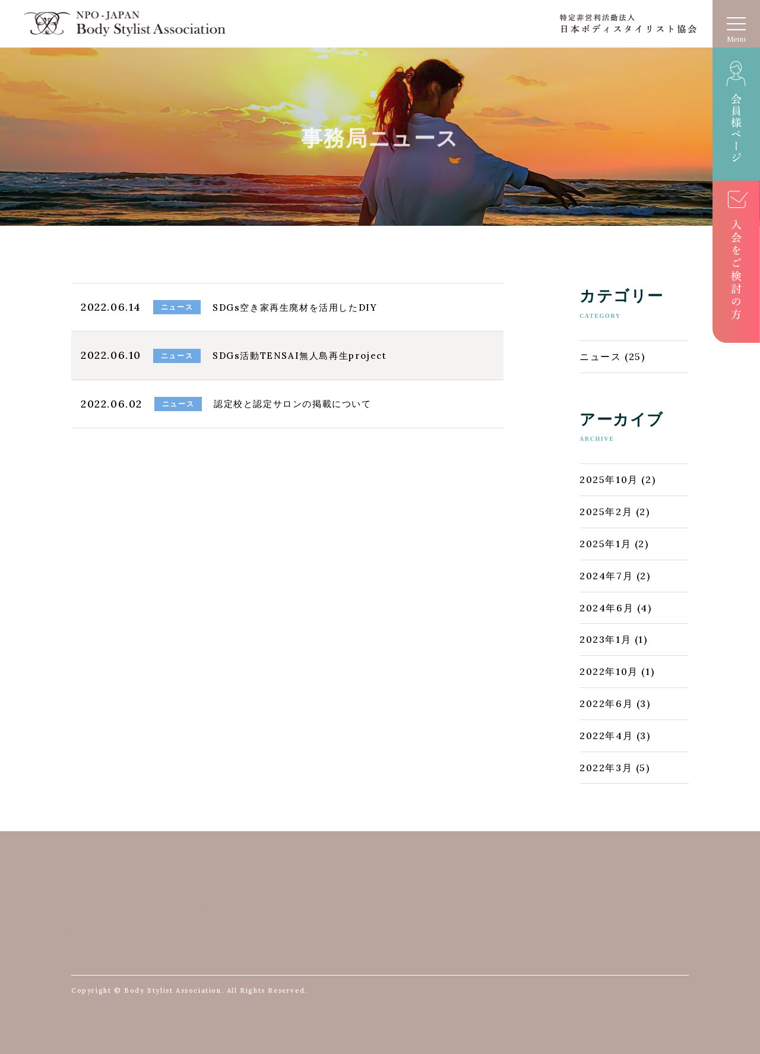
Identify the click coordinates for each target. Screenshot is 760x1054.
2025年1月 (605, 544)
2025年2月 (606, 511)
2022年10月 (609, 671)
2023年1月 (605, 639)
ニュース (600, 356)
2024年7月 (606, 576)
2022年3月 (606, 768)
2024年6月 (607, 608)
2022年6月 (606, 703)
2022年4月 (606, 735)
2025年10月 (609, 479)
